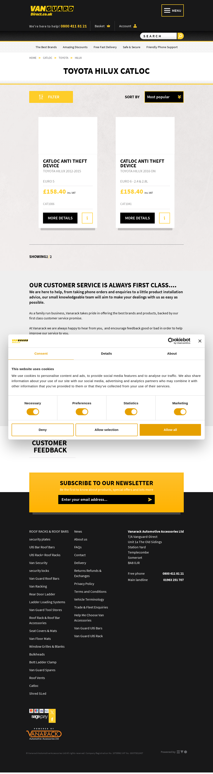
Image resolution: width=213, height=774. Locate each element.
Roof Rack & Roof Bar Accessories (44, 620)
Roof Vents (37, 678)
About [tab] (172, 353)
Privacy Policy (84, 583)
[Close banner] (199, 340)
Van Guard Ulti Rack (88, 636)
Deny (43, 430)
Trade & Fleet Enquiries (91, 607)
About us (80, 539)
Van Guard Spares (42, 670)
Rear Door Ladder (42, 594)
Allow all (170, 430)
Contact (80, 555)
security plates (39, 539)
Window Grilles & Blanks (47, 646)
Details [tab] (106, 353)
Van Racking (38, 586)
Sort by (132, 96)
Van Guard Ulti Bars (88, 628)
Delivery (80, 563)
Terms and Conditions (90, 591)
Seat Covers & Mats (43, 630)
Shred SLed (37, 693)
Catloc (33, 685)
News (78, 531)
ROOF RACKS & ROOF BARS (49, 531)
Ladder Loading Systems (47, 602)
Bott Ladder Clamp (43, 662)
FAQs (78, 547)
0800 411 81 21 (74, 26)
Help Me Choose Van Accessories (89, 617)
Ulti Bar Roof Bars (42, 547)
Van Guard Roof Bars (44, 578)
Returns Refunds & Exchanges (87, 573)
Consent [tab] (41, 353)
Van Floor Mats (40, 638)
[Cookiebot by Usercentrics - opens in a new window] (171, 341)
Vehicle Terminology (89, 599)
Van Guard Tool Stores (45, 610)
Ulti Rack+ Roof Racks (44, 555)
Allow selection (106, 430)
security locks (39, 570)
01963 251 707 (173, 580)
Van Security (38, 563)
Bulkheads (37, 654)
